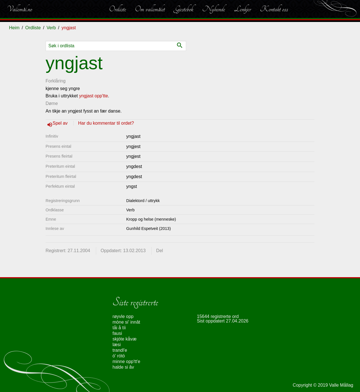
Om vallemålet (150, 9)
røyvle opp (123, 316)
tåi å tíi (119, 327)
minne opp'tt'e (126, 361)
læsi (116, 344)
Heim (14, 27)
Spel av (61, 123)
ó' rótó (118, 355)
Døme (52, 103)
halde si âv (123, 367)
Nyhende (213, 9)
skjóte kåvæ (124, 339)
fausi (117, 333)
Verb (51, 27)
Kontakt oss (274, 9)
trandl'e (119, 350)
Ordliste (117, 9)
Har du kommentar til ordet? (106, 123)
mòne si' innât (126, 322)
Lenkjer (242, 9)
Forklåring (56, 81)
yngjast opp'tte (93, 95)
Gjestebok (183, 9)
